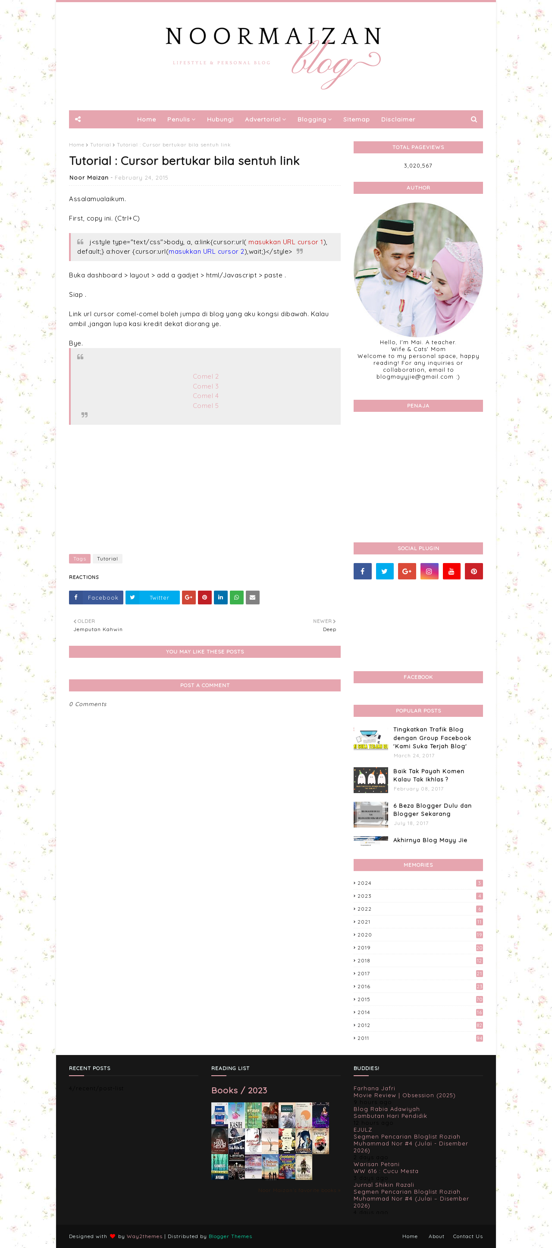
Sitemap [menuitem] (356, 119)
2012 (420, 1025)
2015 (420, 999)
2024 (420, 883)
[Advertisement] (205, 485)
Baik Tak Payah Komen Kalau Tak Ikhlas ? (428, 775)
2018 (420, 960)
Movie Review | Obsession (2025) (405, 1095)
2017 (420, 973)
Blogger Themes (230, 1236)
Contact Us (468, 1236)
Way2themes (145, 1236)
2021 (420, 921)
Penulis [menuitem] (178, 119)
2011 (420, 1038)
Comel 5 (206, 405)
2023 (420, 896)
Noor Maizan (89, 177)
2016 (420, 986)
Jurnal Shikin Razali (384, 1184)
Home (77, 144)
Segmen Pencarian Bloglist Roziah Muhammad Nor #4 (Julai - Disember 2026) (411, 1143)
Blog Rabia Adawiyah (387, 1108)
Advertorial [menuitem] (263, 119)
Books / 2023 (239, 1090)
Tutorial (100, 144)
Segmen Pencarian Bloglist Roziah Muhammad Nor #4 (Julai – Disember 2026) (411, 1198)
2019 (420, 947)
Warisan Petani (377, 1164)
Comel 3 (206, 386)
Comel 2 (206, 376)
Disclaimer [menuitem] (398, 119)
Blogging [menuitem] (312, 119)
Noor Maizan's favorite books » (299, 1190)
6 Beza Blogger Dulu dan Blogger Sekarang (432, 810)
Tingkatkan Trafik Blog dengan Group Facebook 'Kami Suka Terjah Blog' (432, 738)
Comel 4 (206, 396)
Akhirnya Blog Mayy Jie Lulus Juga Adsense (430, 844)
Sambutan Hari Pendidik (390, 1115)
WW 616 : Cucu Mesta (386, 1170)
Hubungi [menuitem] (220, 119)
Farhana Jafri (374, 1088)
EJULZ (363, 1129)
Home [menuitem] (146, 119)
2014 (420, 1012)
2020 (420, 934)
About (437, 1236)
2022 (420, 909)
